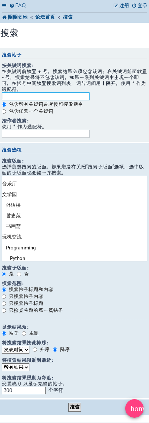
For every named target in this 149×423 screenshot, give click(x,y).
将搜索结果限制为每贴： (29, 378)
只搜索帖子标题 (22, 303)
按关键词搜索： (19, 66)
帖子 (10, 333)
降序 (61, 349)
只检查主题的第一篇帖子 (32, 310)
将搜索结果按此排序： (26, 343)
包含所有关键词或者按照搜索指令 (42, 104)
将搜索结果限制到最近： (29, 360)
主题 (30, 333)
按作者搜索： (16, 121)
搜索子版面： (16, 268)
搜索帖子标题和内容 (27, 289)
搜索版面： (14, 161)
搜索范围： (14, 284)
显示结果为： (16, 327)
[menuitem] (17, 6)
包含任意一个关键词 (27, 111)
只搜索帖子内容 (22, 296)
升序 (41, 349)
